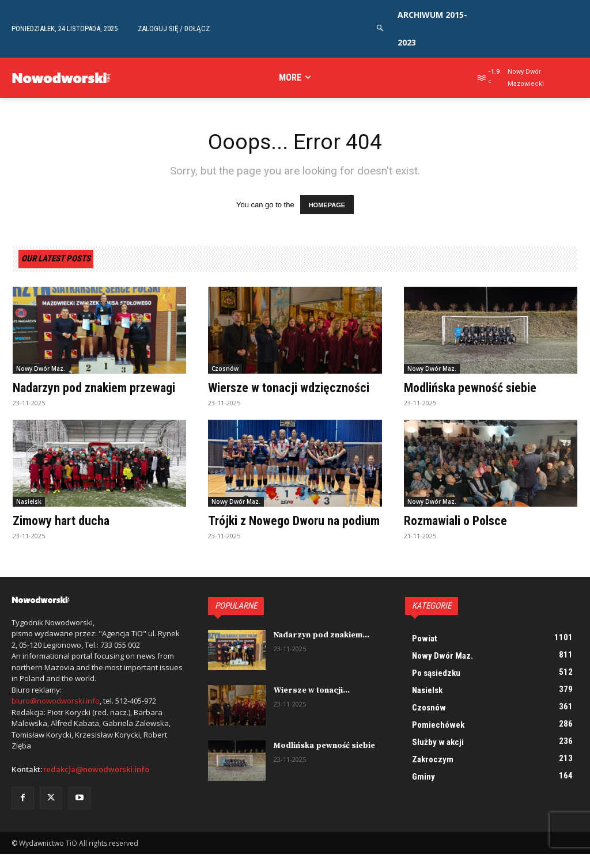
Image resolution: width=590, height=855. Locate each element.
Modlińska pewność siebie (470, 388)
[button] (380, 28)
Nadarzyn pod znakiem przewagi (94, 388)
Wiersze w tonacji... (310, 691)
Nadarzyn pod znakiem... (320, 635)
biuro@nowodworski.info (56, 701)
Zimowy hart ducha (61, 521)
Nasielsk (28, 502)
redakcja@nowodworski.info (96, 770)
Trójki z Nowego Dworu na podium (294, 521)
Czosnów (225, 369)
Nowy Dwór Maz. (40, 369)
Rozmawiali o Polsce (455, 521)
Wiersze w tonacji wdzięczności (288, 388)
